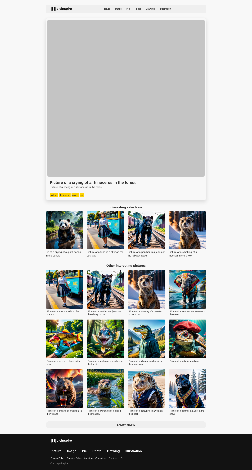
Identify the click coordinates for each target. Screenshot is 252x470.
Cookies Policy (74, 458)
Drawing (150, 9)
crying (75, 195)
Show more (126, 424)
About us (88, 458)
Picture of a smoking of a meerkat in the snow (145, 313)
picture (53, 195)
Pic (128, 9)
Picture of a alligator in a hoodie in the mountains (145, 363)
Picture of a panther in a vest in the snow (187, 412)
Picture (106, 9)
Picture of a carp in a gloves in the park (64, 363)
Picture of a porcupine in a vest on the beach (146, 412)
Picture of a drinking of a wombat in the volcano (64, 412)
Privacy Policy (57, 458)
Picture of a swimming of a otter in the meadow (105, 412)
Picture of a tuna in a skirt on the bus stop (63, 313)
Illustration (165, 9)
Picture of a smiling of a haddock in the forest (105, 363)
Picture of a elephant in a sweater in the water (187, 313)
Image (118, 9)
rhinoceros (64, 195)
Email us (112, 458)
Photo (138, 9)
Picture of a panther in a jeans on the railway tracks (104, 313)
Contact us (100, 458)
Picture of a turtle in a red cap (184, 361)
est (82, 195)
